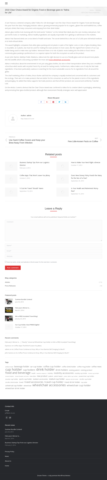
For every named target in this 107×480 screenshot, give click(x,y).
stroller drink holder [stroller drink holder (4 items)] (11, 382)
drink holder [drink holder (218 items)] (45, 369)
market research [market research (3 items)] (41, 373)
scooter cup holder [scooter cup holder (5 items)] (11, 379)
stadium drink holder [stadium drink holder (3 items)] (72, 379)
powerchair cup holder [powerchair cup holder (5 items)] (86, 376)
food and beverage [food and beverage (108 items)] (18, 373)
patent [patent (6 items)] (50, 376)
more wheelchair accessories (59, 60)
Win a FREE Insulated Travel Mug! (26, 316)
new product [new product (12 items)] (42, 376)
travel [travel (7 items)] (21, 382)
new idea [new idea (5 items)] (33, 376)
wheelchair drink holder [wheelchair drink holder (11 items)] (15, 388)
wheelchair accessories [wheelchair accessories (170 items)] (49, 385)
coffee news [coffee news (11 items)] (96, 366)
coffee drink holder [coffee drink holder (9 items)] (69, 366)
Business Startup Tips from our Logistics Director (34, 163)
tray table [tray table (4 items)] (84, 382)
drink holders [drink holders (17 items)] (62, 370)
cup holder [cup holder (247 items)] (13, 369)
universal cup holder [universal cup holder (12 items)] (14, 385)
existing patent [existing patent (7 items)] (74, 370)
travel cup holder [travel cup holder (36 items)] (53, 382)
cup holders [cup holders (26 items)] (29, 370)
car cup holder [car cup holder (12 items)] (36, 366)
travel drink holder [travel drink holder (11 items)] (72, 382)
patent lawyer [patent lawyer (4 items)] (58, 376)
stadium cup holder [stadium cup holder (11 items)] (57, 379)
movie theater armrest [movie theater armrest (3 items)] (22, 376)
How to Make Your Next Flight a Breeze (85, 162)
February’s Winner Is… (22, 308)
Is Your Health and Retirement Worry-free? (85, 189)
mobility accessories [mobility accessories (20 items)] (64, 373)
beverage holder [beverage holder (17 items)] (21, 366)
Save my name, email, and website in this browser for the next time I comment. (32, 262)
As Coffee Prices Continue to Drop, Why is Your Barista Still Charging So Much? (38, 349)
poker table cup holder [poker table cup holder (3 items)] (71, 376)
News (7, 456)
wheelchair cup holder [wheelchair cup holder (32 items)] (79, 385)
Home (92, 10)
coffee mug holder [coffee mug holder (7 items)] (84, 367)
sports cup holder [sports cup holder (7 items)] (25, 379)
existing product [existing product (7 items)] (86, 370)
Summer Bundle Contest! (23, 299)
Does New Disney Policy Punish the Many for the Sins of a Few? (86, 176)
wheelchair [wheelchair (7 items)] (27, 386)
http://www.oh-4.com (27, 119)
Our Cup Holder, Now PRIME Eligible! (27, 325)
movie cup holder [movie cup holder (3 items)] (93, 373)
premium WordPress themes (61, 476)
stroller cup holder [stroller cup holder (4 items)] (85, 379)
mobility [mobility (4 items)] (50, 373)
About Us (8, 461)
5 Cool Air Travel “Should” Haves (31, 188)
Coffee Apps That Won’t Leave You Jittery (35, 175)
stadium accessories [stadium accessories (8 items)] (40, 379)
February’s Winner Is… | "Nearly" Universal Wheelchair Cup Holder (28, 342)
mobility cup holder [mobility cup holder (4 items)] (81, 373)
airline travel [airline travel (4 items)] (9, 367)
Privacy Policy (9, 451)
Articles (98, 10)
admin (7, 349)
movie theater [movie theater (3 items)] (9, 376)
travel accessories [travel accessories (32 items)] (33, 382)
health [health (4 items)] (33, 373)
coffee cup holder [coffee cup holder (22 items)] (52, 366)
